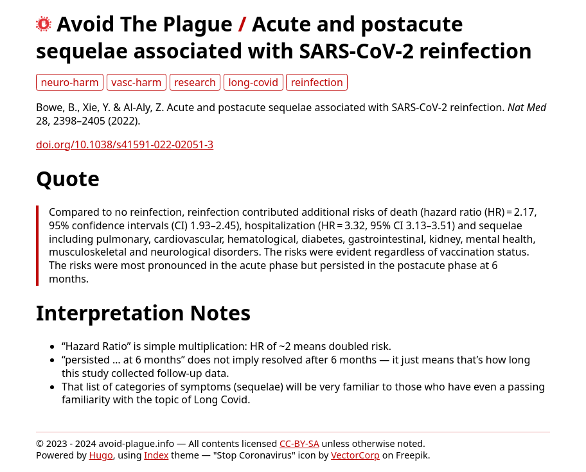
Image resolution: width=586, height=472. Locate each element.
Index (156, 455)
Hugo (101, 455)
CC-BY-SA (299, 443)
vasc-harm (136, 82)
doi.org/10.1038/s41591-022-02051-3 (124, 144)
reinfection (317, 82)
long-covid (253, 82)
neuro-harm (69, 82)
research (195, 82)
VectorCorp (355, 455)
